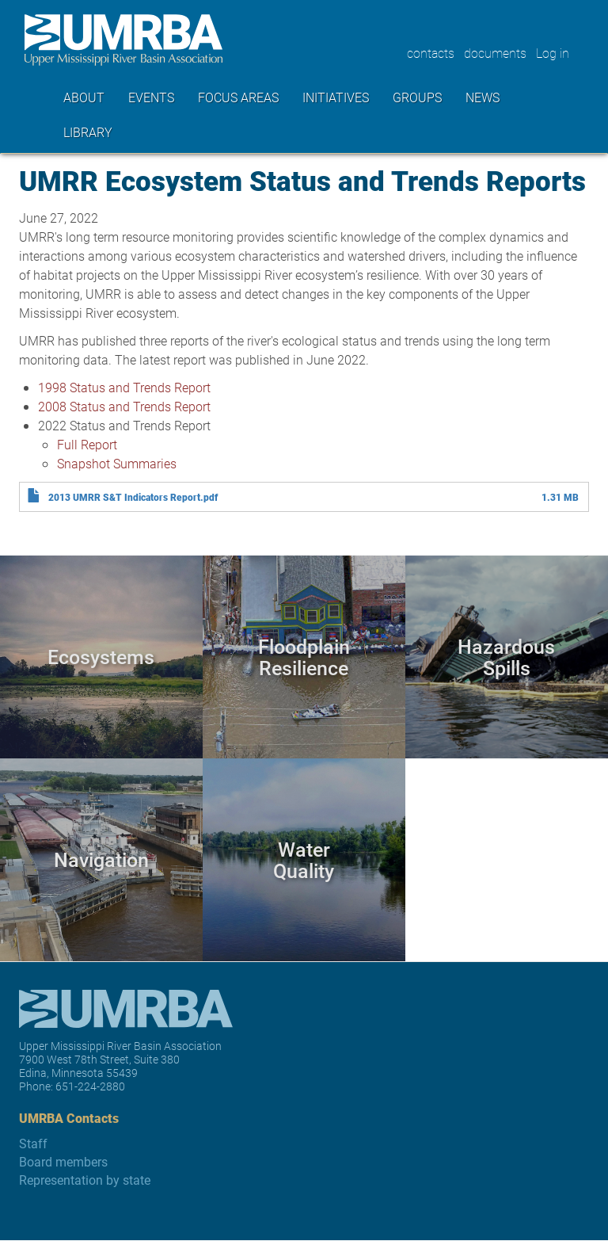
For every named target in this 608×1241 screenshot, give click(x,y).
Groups (417, 97)
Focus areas (238, 97)
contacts (430, 52)
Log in (552, 52)
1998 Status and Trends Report (124, 387)
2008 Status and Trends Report (124, 406)
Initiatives (335, 97)
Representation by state (84, 1180)
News (483, 97)
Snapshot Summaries (117, 463)
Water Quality (303, 860)
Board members (63, 1161)
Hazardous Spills (506, 657)
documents (495, 52)
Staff (33, 1143)
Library (87, 132)
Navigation (101, 859)
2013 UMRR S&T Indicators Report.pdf (133, 497)
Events (151, 97)
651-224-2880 (90, 1086)
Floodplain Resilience (304, 657)
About (83, 97)
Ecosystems (101, 656)
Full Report (87, 444)
